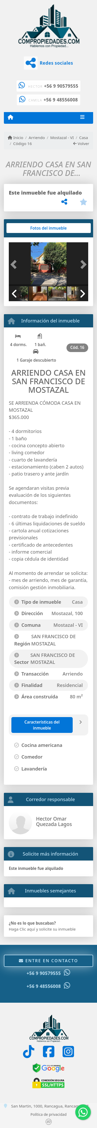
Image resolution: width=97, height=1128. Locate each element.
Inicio (15, 137)
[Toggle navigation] (82, 118)
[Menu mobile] (10, 117)
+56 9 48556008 (60, 100)
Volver (81, 143)
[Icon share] (29, 1051)
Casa (83, 137)
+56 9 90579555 (61, 86)
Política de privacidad (49, 1114)
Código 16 (22, 143)
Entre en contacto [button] (48, 961)
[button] (15, 265)
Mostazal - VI (62, 137)
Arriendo (37, 137)
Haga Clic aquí (22, 929)
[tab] (28, 228)
